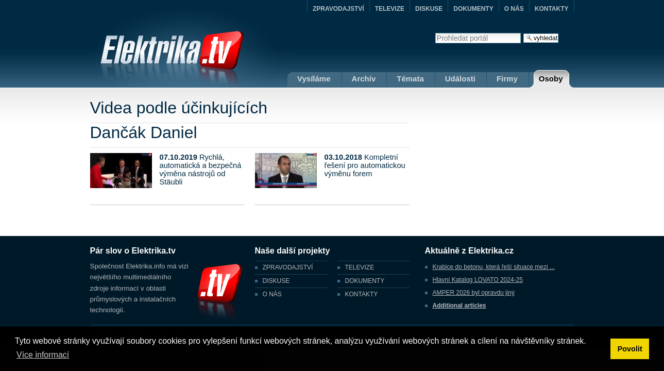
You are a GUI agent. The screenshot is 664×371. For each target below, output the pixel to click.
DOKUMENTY (473, 8)
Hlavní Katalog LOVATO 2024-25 (478, 279)
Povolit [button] (630, 349)
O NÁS (514, 8)
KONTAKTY (552, 8)
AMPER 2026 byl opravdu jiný (474, 292)
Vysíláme (314, 78)
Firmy (507, 78)
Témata (410, 78)
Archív (364, 78)
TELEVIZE (389, 8)
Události (460, 78)
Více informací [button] (42, 354)
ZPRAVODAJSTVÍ (338, 8)
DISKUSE (428, 8)
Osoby (551, 78)
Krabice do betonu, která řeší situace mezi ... (494, 267)
